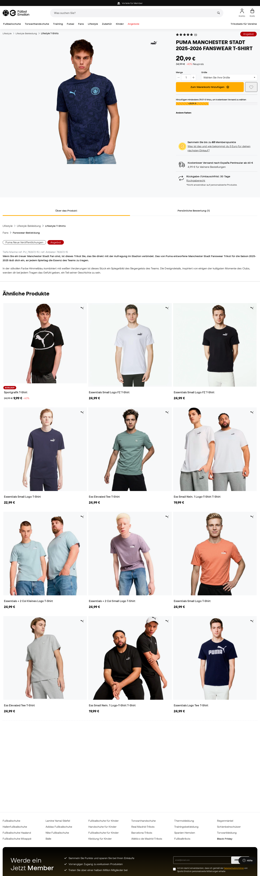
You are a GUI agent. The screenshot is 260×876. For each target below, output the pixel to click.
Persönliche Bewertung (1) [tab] (194, 210)
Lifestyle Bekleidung (26, 33)
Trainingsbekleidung (186, 826)
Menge (179, 72)
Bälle (48, 838)
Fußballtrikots (182, 838)
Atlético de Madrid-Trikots (146, 838)
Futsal (70, 23)
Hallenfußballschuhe (15, 826)
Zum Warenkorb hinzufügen (210, 86)
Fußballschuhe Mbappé (17, 838)
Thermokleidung (184, 820)
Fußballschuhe (12, 23)
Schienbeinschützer (229, 826)
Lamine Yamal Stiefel (58, 820)
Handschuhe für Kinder (102, 826)
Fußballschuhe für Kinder (103, 820)
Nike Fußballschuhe (57, 832)
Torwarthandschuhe (37, 23)
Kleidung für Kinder (100, 838)
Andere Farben (183, 112)
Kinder (120, 23)
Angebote (133, 23)
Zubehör (107, 23)
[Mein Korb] (252, 13)
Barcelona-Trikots (141, 832)
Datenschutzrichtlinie (234, 868)
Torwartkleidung (227, 832)
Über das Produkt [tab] (66, 210)
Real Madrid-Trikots (143, 826)
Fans (81, 23)
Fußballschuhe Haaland (17, 832)
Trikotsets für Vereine (244, 23)
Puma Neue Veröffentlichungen (24, 242)
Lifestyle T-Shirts (49, 33)
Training (58, 23)
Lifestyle (93, 23)
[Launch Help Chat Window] (247, 860)
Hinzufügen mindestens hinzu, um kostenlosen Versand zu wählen (211, 99)
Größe (204, 72)
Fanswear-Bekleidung (26, 232)
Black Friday (224, 838)
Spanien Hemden (184, 832)
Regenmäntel (225, 820)
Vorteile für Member (130, 3)
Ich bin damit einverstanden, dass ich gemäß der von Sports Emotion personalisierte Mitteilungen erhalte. (212, 869)
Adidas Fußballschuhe (59, 826)
